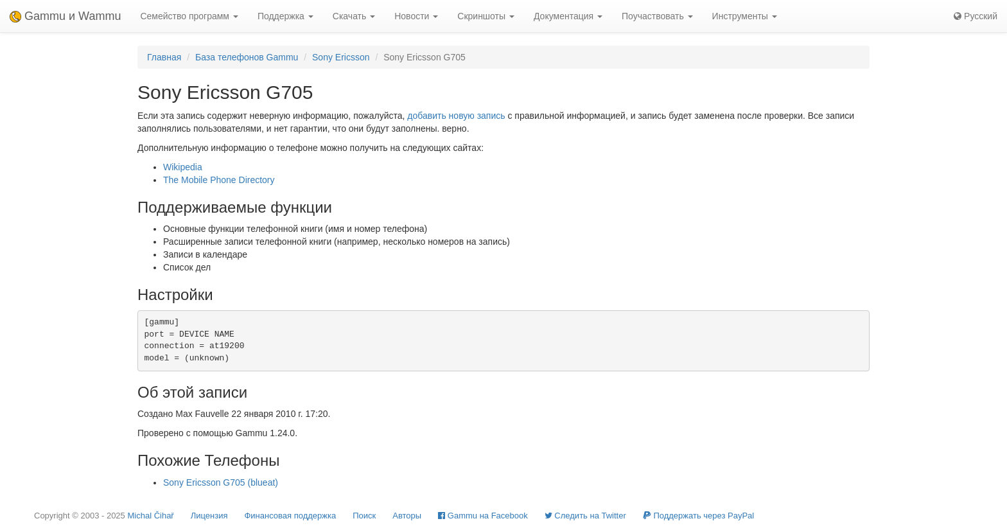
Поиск (364, 515)
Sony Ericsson (340, 57)
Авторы (406, 515)
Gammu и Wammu (65, 16)
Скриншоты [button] (485, 16)
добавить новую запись (456, 115)
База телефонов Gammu (246, 57)
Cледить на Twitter (585, 515)
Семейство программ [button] (189, 16)
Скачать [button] (354, 16)
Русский (975, 16)
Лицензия (209, 515)
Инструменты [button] (744, 16)
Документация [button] (568, 16)
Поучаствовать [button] (657, 16)
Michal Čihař (150, 515)
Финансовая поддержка (290, 515)
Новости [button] (416, 16)
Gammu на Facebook (483, 515)
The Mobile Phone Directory (219, 180)
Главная (164, 57)
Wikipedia (182, 167)
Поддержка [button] (285, 16)
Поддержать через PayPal (698, 515)
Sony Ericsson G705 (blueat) (220, 482)
